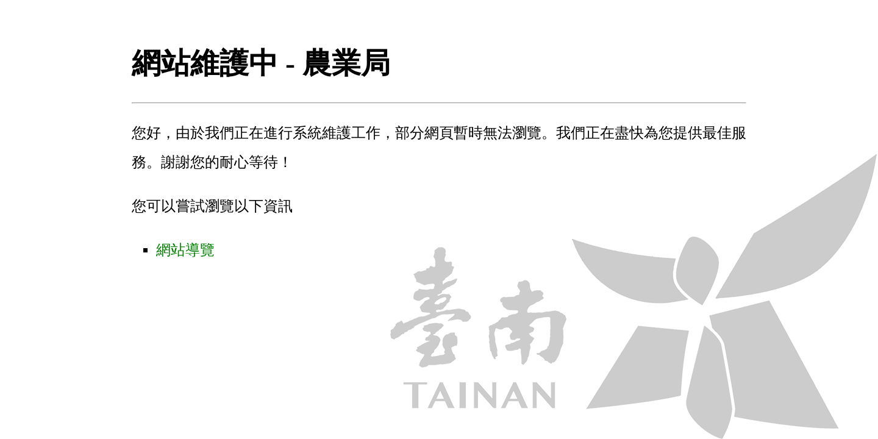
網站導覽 (185, 250)
